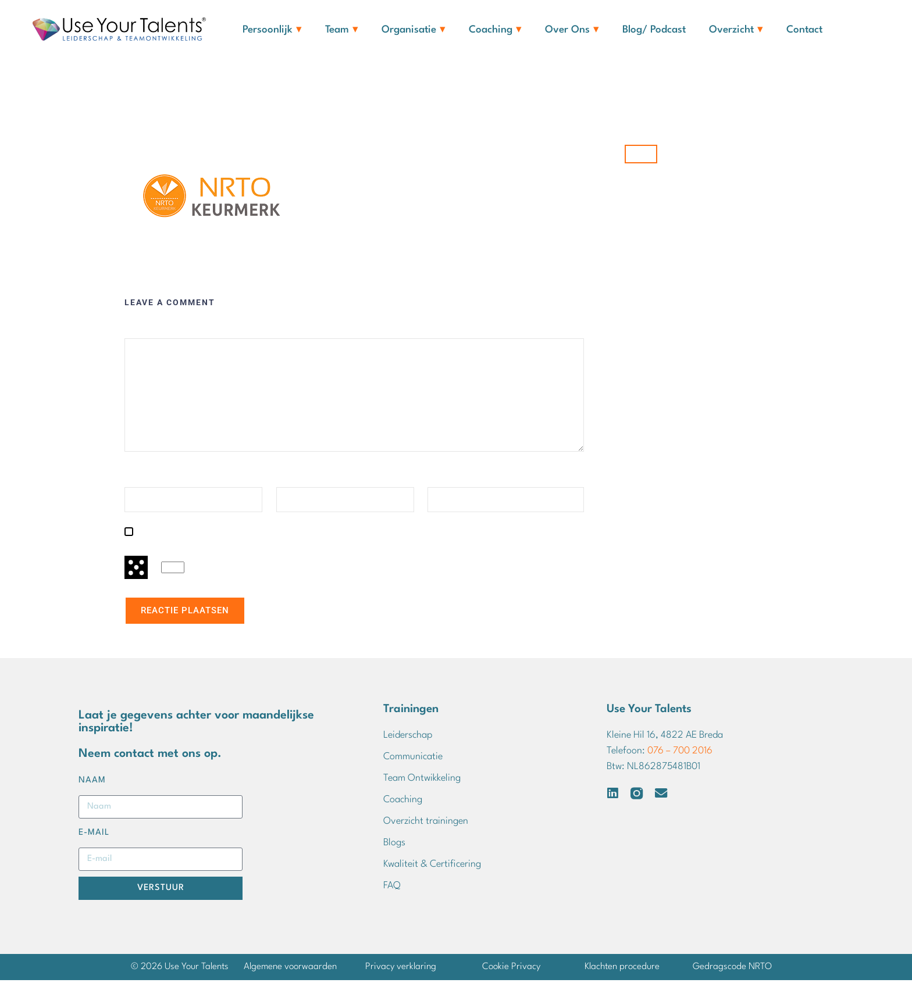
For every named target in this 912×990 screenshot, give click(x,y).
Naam (137, 486)
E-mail (291, 486)
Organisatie (414, 30)
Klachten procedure (622, 976)
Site (435, 486)
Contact (804, 30)
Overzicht (736, 30)
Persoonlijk (272, 30)
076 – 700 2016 (679, 761)
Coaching (495, 30)
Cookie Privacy (511, 976)
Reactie (141, 337)
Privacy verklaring (400, 976)
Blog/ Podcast (654, 30)
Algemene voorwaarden (290, 976)
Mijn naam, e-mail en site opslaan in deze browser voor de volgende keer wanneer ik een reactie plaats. (349, 541)
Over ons (572, 30)
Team (341, 30)
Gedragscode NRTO (732, 976)
